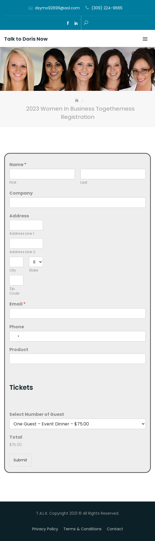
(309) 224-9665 (107, 8)
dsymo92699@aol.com (57, 8)
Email (17, 304)
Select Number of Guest (36, 414)
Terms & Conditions (82, 529)
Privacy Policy (45, 529)
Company (21, 193)
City (12, 270)
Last (83, 182)
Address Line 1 (21, 233)
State (33, 270)
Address (19, 216)
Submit (20, 460)
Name (17, 165)
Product (18, 350)
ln (76, 23)
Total (15, 437)
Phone (16, 327)
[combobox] (15, 336)
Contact (115, 529)
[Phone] (77, 336)
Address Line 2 (22, 252)
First (12, 182)
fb (68, 23)
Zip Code (14, 291)
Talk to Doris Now (26, 38)
